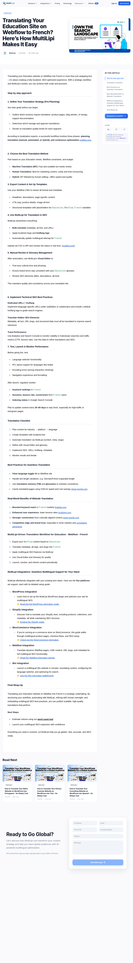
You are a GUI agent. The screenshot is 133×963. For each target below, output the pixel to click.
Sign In (114, 3)
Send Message (98, 862)
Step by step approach (115, 78)
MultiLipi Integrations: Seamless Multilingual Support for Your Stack (115, 103)
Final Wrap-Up (112, 110)
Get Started (124, 3)
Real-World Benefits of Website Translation (115, 95)
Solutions (32, 3)
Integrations (46, 3)
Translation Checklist (114, 83)
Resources (80, 3)
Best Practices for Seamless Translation (115, 88)
